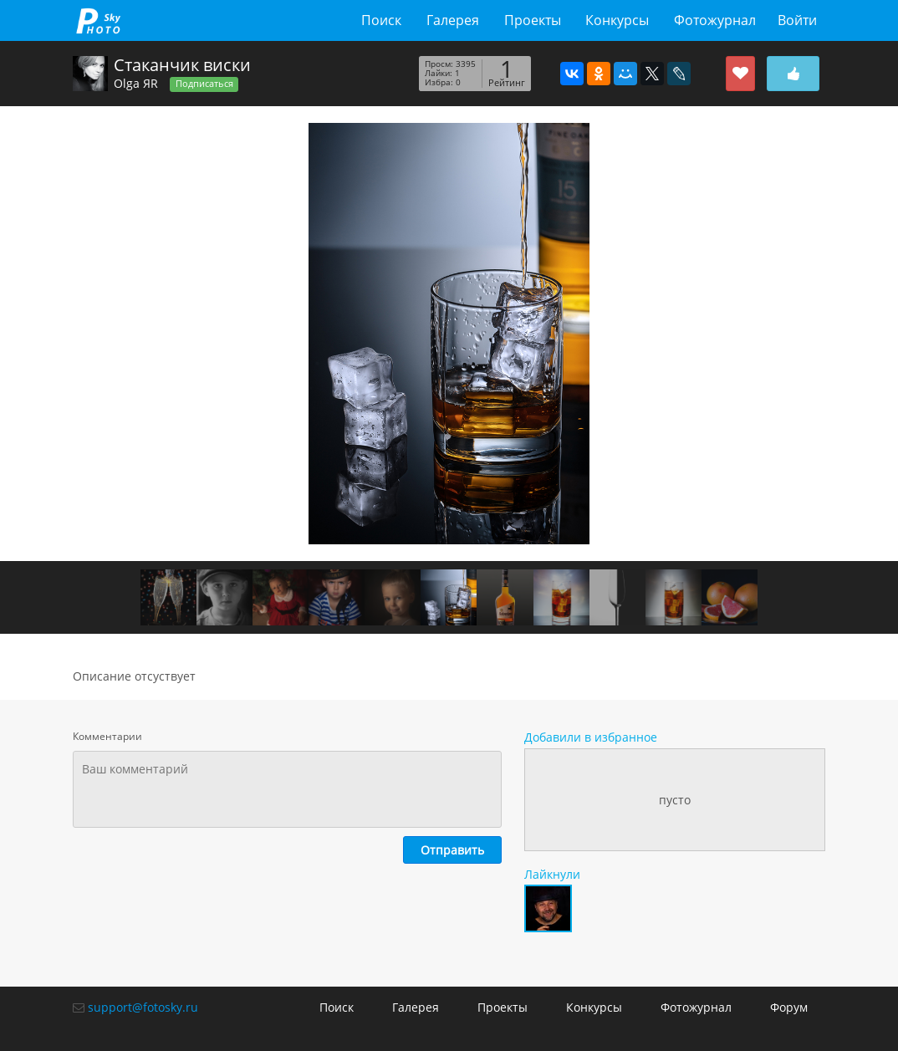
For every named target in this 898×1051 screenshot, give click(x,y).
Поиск (381, 20)
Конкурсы (617, 20)
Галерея (452, 20)
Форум (789, 1007)
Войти (797, 20)
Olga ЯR (136, 83)
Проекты (532, 20)
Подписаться (204, 83)
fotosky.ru (98, 20)
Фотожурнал (715, 20)
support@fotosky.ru (143, 1007)
